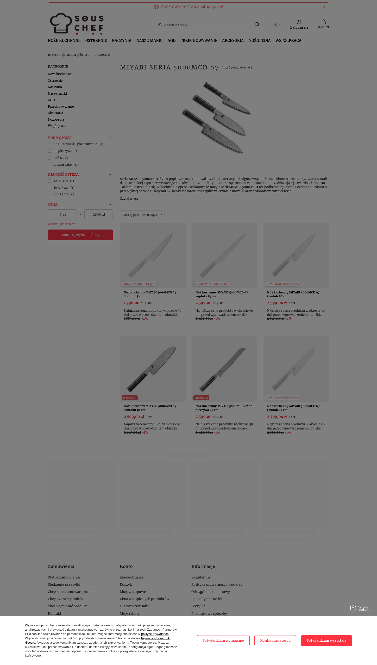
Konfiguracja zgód (275, 640)
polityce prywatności (155, 634)
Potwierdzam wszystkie (326, 640)
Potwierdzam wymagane (223, 640)
